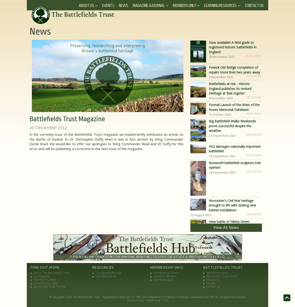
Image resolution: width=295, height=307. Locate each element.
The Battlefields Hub (109, 273)
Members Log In (164, 279)
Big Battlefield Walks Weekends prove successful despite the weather (232, 126)
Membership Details (166, 273)
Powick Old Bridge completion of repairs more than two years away (234, 69)
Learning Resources (220, 5)
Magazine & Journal (149, 5)
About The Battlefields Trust (51, 273)
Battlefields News (217, 273)
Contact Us (254, 5)
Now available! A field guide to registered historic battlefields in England (232, 47)
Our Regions (41, 276)
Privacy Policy (135, 300)
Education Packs (106, 276)
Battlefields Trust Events (222, 276)
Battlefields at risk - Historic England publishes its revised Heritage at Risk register (230, 88)
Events (108, 5)
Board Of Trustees (45, 279)
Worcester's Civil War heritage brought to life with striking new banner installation (232, 205)
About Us (86, 5)
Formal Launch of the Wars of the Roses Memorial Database (234, 107)
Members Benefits (165, 276)
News (123, 5)
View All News (226, 228)
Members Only (184, 5)
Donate (211, 283)
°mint (164, 300)
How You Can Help (46, 283)
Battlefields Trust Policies (49, 286)
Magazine (213, 279)
